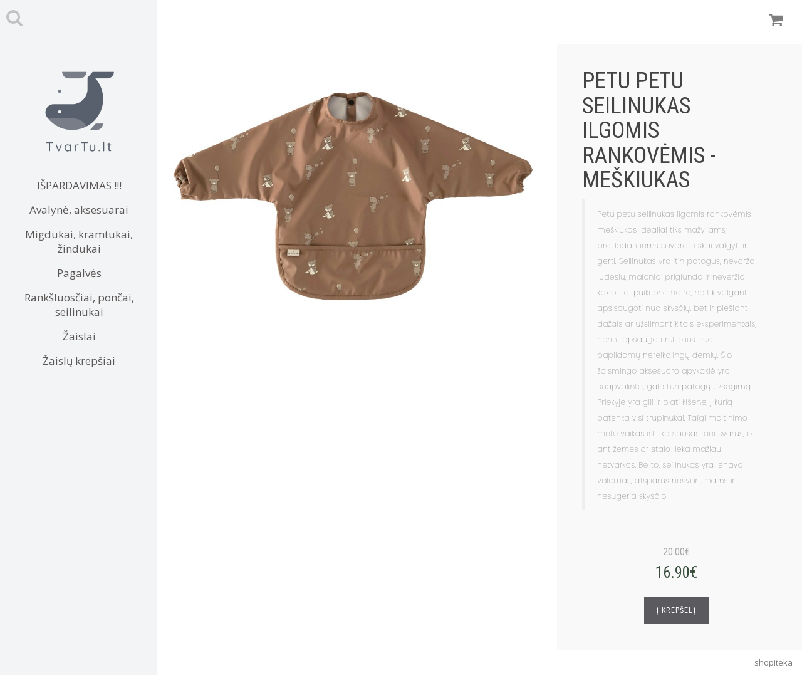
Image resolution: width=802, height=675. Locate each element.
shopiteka (773, 662)
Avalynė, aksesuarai (78, 209)
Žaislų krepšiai (79, 360)
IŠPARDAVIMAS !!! (79, 185)
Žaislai (79, 336)
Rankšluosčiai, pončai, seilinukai (79, 304)
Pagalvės (79, 273)
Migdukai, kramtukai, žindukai (79, 241)
